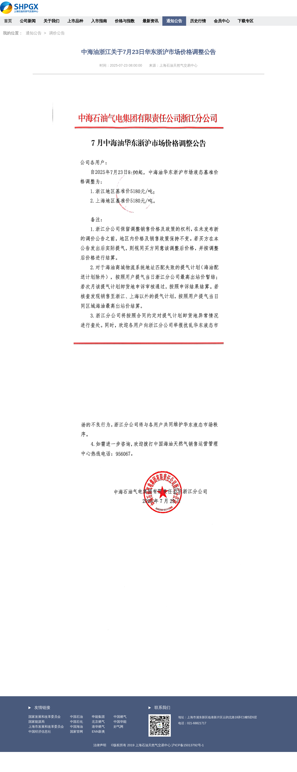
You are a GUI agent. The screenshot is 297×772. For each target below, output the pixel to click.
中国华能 (120, 721)
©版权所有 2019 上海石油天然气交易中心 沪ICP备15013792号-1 (157, 745)
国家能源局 (36, 721)
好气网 (118, 726)
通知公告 (174, 21)
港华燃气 (98, 726)
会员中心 (222, 21)
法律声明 (99, 745)
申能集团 (98, 717)
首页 (8, 21)
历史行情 (198, 21)
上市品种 (75, 21)
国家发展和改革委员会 (44, 717)
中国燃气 (120, 717)
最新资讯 (150, 21)
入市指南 (99, 21)
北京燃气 (98, 721)
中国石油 (76, 717)
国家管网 (76, 731)
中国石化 (76, 721)
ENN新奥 (98, 731)
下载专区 (245, 21)
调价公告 (57, 33)
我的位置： (13, 33)
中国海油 (76, 726)
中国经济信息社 (39, 731)
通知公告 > (36, 33)
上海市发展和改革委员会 (46, 726)
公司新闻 (28, 21)
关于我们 (51, 21)
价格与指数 (125, 21)
